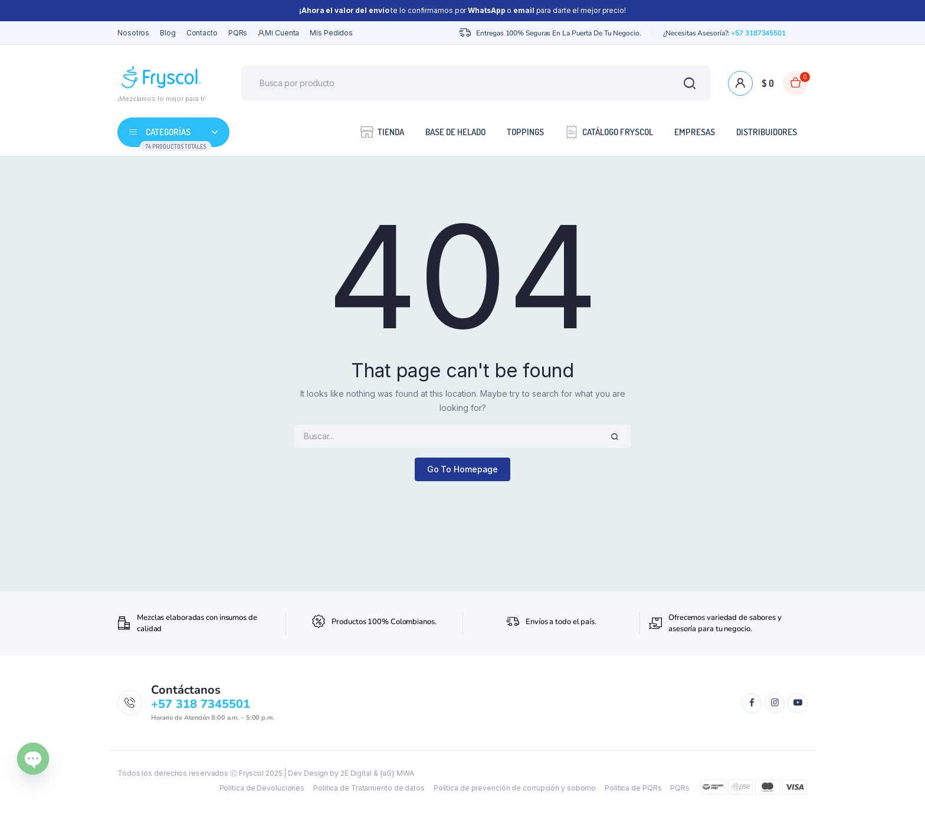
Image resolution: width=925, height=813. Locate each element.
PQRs (238, 32)
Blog (168, 32)
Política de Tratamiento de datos (369, 787)
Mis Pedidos (331, 32)
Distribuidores (766, 132)
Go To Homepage (462, 469)
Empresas (694, 132)
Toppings (525, 132)
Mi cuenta (278, 33)
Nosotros (133, 32)
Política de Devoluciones (262, 787)
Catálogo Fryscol (609, 131)
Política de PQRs (633, 787)
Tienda (382, 131)
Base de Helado (455, 132)
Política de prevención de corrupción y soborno (515, 787)
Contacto (202, 32)
